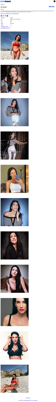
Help (32, 400)
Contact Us (36, 400)
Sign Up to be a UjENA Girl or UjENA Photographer (10, 13)
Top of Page (28, 397)
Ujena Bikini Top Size (4, 26)
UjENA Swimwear (27, 400)
